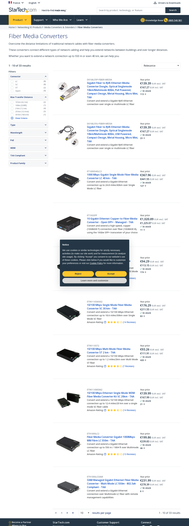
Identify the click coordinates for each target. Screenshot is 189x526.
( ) (129, 322)
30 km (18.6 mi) (22, 114)
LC (16, 81)
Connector (15, 76)
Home (12, 27)
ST (16, 87)
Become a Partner (21, 522)
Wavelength (16, 132)
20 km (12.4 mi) (22, 111)
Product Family (17, 163)
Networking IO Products (29, 27)
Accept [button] (111, 273)
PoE (12, 140)
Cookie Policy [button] (96, 263)
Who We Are (60, 20)
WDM (12, 148)
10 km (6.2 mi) (21, 102)
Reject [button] (78, 273)
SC (16, 84)
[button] (178, 65)
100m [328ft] (21, 105)
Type (12, 125)
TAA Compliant (17, 155)
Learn (80, 20)
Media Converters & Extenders (59, 27)
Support (39, 20)
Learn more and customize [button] (94, 280)
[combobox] (161, 66)
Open (18, 90)
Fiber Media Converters (90, 27)
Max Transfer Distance (21, 97)
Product (18, 20)
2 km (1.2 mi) (20, 108)
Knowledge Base (152, 20)
